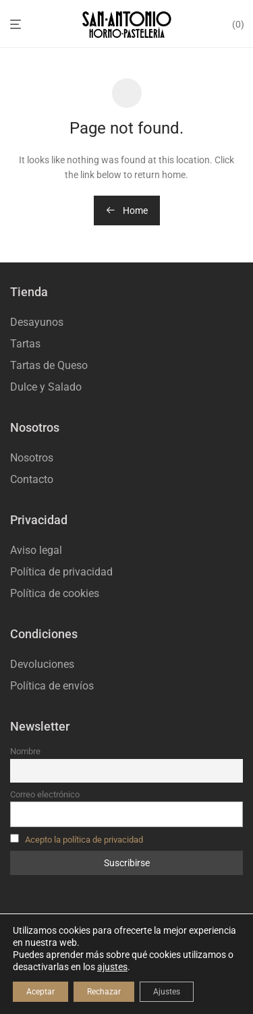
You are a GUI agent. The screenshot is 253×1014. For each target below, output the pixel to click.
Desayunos (36, 322)
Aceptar (40, 991)
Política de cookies (54, 593)
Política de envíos (52, 685)
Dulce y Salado (46, 387)
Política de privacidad (61, 571)
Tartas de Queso (49, 365)
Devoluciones (42, 664)
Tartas (25, 343)
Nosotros (31, 457)
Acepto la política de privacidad (84, 840)
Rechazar (104, 991)
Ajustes (166, 991)
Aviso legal (36, 550)
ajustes (112, 966)
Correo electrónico (45, 794)
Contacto (31, 479)
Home (127, 210)
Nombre (25, 751)
